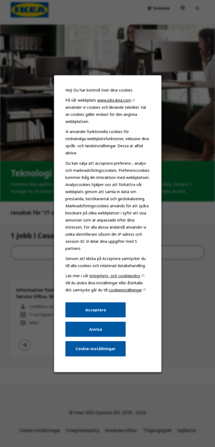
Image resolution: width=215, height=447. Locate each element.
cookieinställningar (124, 295)
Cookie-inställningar (95, 353)
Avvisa (96, 334)
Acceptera (96, 315)
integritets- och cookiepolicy (114, 282)
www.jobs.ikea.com (113, 111)
